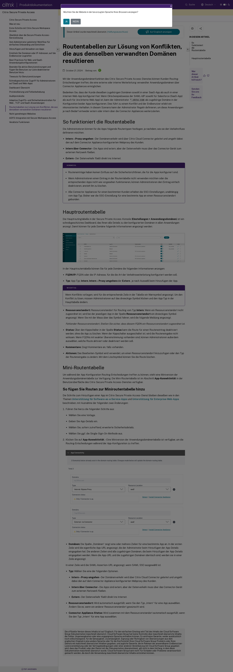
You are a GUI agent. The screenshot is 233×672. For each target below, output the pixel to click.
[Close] (171, 6)
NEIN (76, 21)
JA (66, 21)
